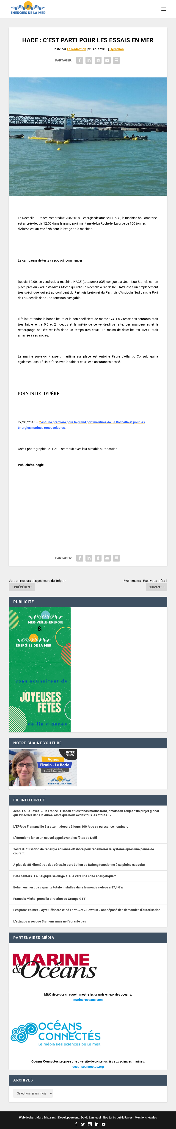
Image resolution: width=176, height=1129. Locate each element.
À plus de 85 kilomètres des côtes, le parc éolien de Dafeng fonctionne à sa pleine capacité (79, 865)
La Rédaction (76, 49)
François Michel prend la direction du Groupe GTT (49, 899)
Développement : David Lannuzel (79, 1117)
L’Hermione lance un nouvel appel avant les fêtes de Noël (55, 838)
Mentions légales (146, 1117)
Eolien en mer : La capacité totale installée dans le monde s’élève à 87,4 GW (68, 887)
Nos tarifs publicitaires (118, 1117)
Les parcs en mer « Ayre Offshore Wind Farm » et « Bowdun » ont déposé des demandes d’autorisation (86, 910)
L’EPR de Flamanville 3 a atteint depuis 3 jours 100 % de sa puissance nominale (70, 826)
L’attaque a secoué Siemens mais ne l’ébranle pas (49, 921)
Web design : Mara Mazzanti (37, 1117)
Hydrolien (117, 49)
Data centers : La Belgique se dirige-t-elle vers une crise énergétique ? (64, 876)
